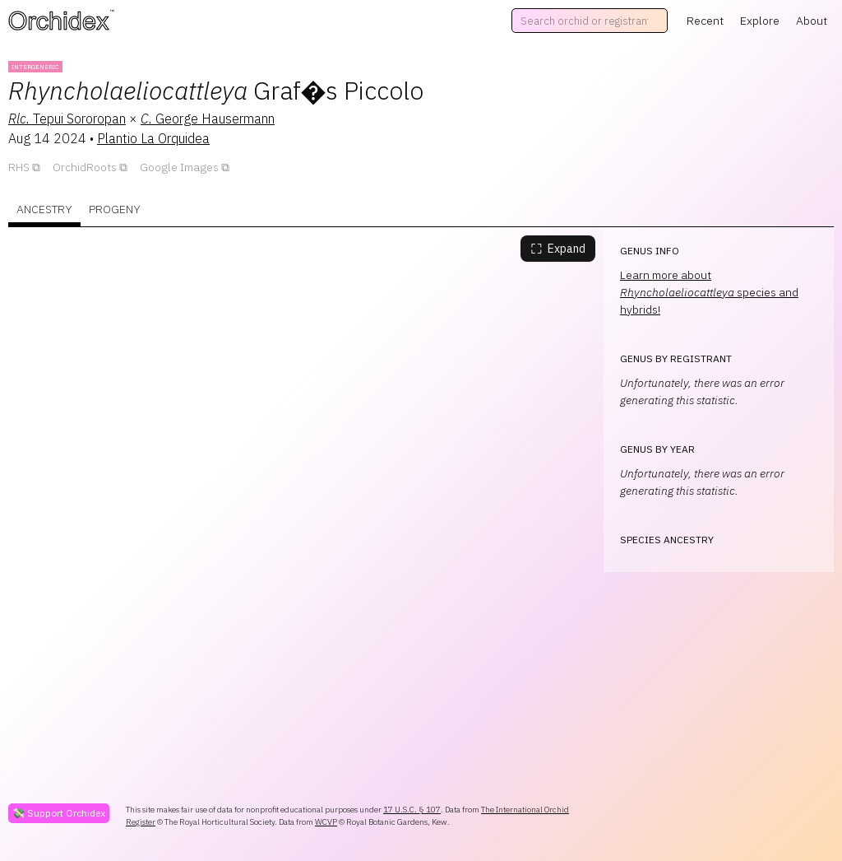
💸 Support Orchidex (58, 813)
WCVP (326, 822)
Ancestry (44, 209)
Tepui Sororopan (67, 118)
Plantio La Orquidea (153, 138)
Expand (557, 248)
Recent (705, 20)
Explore (760, 20)
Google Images (179, 167)
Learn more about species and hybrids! (709, 292)
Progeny (115, 209)
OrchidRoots (85, 167)
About (811, 20)
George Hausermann (208, 118)
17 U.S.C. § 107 (412, 809)
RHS (19, 167)
